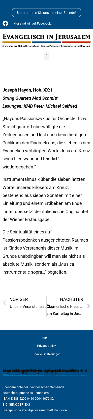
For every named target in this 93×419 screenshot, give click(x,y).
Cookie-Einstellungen (46, 354)
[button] (46, 56)
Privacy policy (46, 346)
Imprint (46, 337)
